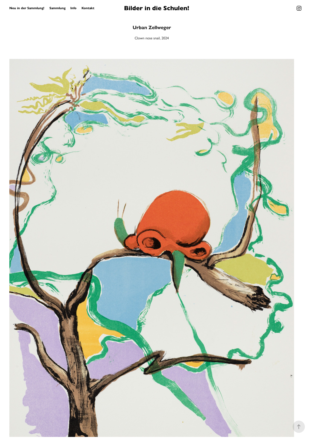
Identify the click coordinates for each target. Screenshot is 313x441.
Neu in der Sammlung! (26, 8)
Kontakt (88, 8)
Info (73, 8)
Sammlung (57, 8)
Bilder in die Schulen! (156, 8)
